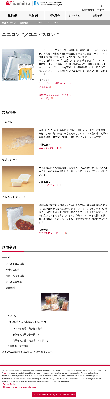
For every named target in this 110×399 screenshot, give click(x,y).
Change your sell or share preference (19, 387)
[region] (55, 382)
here (6, 373)
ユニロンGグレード (49, 150)
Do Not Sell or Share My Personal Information (54, 394)
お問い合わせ (88, 10)
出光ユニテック (9, 25)
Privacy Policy (9, 384)
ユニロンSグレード (49, 187)
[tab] (12, 17)
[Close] (105, 370)
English (100, 10)
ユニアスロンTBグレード (52, 235)
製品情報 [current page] (24, 25)
